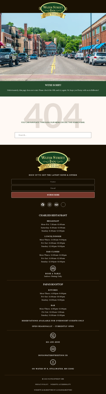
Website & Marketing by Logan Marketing (53, 390)
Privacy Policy (41, 384)
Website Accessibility (61, 384)
